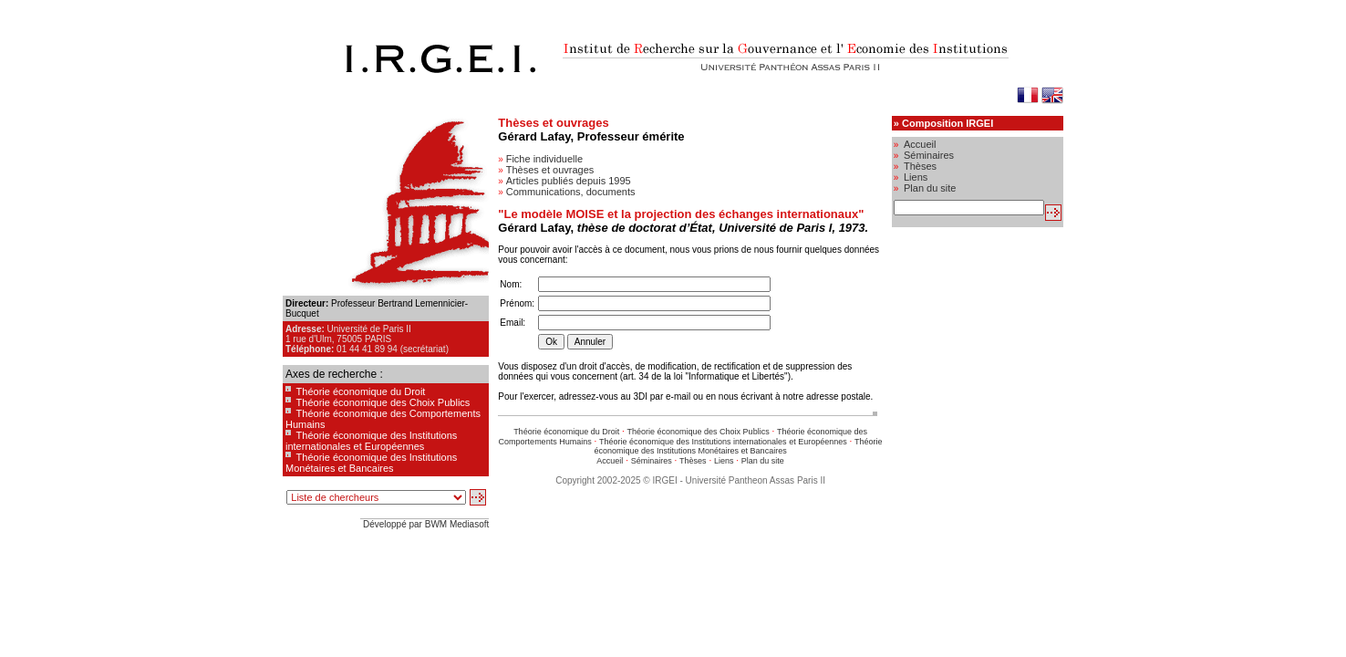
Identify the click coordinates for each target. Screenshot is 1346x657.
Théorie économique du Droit (361, 391)
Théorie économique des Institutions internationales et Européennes (371, 441)
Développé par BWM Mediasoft (426, 524)
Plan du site (762, 460)
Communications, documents (571, 191)
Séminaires (651, 460)
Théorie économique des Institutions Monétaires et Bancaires (371, 463)
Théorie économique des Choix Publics (383, 402)
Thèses (693, 460)
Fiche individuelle (544, 158)
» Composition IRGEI (943, 123)
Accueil (609, 460)
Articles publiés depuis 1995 (568, 180)
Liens (724, 460)
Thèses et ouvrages (550, 169)
